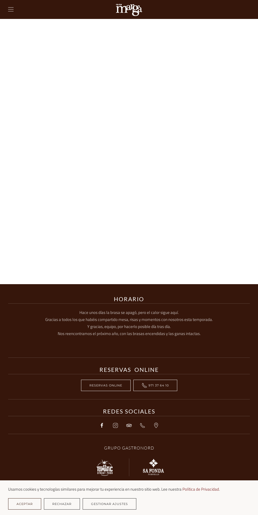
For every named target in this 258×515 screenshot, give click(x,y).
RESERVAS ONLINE (105, 385)
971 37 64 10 (155, 385)
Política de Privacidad (200, 489)
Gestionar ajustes (109, 504)
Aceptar (25, 504)
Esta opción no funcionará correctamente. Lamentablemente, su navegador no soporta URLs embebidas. (129, 151)
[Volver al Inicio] (129, 9)
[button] (11, 9)
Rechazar (62, 504)
